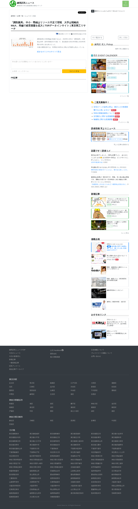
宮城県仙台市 (55, 471)
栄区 (51, 407)
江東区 (32, 387)
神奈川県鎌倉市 (76, 460)
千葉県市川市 (34, 448)
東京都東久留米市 (77, 441)
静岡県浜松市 (116, 478)
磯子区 (73, 404)
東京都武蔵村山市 (15, 448)
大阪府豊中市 (55, 486)
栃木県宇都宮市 (35, 456)
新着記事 (12, 359)
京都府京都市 (75, 482)
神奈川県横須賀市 (56, 467)
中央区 (73, 390)
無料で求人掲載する (122, 49)
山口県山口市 (75, 489)
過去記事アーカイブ (16, 369)
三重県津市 (13, 478)
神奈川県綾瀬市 (117, 456)
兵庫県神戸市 (34, 482)
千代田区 (94, 390)
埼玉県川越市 (75, 452)
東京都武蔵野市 (117, 445)
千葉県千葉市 (96, 448)
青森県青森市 (14, 471)
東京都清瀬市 (75, 434)
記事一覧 (20, 16)
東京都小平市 (34, 437)
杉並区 (114, 387)
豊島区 (114, 390)
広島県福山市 (34, 489)
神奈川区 (94, 404)
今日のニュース (14, 353)
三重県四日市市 (35, 478)
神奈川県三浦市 (117, 463)
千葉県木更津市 (76, 448)
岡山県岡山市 (55, 489)
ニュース (28, 16)
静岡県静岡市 (75, 478)
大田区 (93, 383)
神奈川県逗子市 (14, 463)
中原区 (114, 420)
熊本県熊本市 (96, 493)
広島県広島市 (14, 489)
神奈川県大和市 (35, 467)
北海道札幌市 (75, 467)
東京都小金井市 (117, 434)
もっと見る (125, 233)
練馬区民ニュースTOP (17, 350)
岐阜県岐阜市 (116, 474)
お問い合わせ (96, 356)
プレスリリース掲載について (101, 353)
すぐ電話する (97, 37)
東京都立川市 (75, 437)
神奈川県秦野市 (55, 463)
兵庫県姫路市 (55, 482)
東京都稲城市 (34, 434)
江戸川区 (74, 383)
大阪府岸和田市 (14, 486)
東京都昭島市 (14, 434)
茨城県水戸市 (75, 456)
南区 (113, 411)
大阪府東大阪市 (76, 486)
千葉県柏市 (54, 448)
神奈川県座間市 (117, 460)
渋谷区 (73, 387)
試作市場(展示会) (97, 162)
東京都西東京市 (14, 441)
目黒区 (93, 394)
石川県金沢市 (116, 471)
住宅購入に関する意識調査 (107, 116)
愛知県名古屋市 (96, 474)
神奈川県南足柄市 (15, 467)
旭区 (31, 404)
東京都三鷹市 (96, 445)
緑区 (92, 411)
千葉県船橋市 (14, 452)
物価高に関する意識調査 (106, 119)
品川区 (52, 387)
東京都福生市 (55, 445)
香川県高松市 (116, 489)
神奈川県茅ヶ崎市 (36, 463)
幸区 (51, 420)
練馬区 (13, 16)
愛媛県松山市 (96, 489)
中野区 (11, 394)
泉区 (51, 404)
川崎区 (32, 420)
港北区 (32, 407)
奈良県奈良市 (96, 482)
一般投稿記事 (14, 363)
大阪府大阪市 (116, 482)
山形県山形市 (75, 471)
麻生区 (11, 420)
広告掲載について (97, 350)
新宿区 (93, 387)
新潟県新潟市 (14, 474)
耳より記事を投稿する (121, 144)
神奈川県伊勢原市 (15, 460)
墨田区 (11, 390)
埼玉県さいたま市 (118, 452)
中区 (31, 411)
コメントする (74, 71)
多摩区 (93, 420)
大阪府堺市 (34, 486)
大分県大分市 (34, 497)
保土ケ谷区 (75, 411)
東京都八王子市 (35, 441)
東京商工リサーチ (63, 34)
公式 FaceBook (57, 350)
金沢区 (114, 404)
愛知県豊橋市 (75, 474)
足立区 (11, 383)
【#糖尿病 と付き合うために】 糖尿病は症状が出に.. (109, 184)
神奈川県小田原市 (56, 460)
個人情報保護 (55, 357)
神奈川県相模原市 (97, 460)
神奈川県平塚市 (76, 463)
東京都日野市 (14, 445)
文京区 (52, 394)
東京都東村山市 (96, 441)
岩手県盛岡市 (96, 467)
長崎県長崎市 (14, 497)
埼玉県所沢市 (14, 456)
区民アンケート (14, 366)
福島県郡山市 (34, 471)
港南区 (11, 407)
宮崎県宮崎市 (116, 493)
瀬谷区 (73, 407)
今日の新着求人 (14, 356)
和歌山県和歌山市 (118, 486)
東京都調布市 (116, 437)
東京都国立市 (96, 434)
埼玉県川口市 (55, 452)
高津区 (73, 420)
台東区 (52, 390)
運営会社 (53, 354)
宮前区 (11, 424)
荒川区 (32, 383)
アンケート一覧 (123, 122)
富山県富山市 (34, 474)
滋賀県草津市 (96, 486)
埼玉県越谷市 (96, 452)
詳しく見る (123, 37)
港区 (72, 394)
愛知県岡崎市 (55, 474)
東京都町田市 (75, 445)
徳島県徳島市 (14, 493)
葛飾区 (114, 383)
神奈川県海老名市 (36, 460)
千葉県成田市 (116, 448)
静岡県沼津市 (96, 478)
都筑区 (93, 407)
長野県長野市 (55, 478)
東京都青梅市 (55, 434)
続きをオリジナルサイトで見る (49, 52)
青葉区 (11, 404)
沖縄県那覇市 (55, 497)
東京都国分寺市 (14, 437)
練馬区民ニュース (25, 3)
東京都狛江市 (55, 437)
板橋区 (52, 383)
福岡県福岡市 (55, 493)
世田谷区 (33, 390)
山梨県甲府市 (14, 482)
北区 (10, 387)
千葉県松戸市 (34, 452)
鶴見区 (114, 407)
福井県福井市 (96, 471)
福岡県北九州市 (35, 493)
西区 (51, 411)
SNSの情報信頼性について (107, 113)
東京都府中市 (34, 445)
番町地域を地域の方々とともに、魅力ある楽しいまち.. (109, 170)
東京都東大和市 (117, 441)
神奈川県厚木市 (96, 456)
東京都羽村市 (55, 441)
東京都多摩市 (96, 437)
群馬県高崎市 (55, 456)
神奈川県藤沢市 (96, 463)
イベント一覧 (124, 96)
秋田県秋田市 (116, 467)
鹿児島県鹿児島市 (77, 493)
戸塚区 (11, 411)
